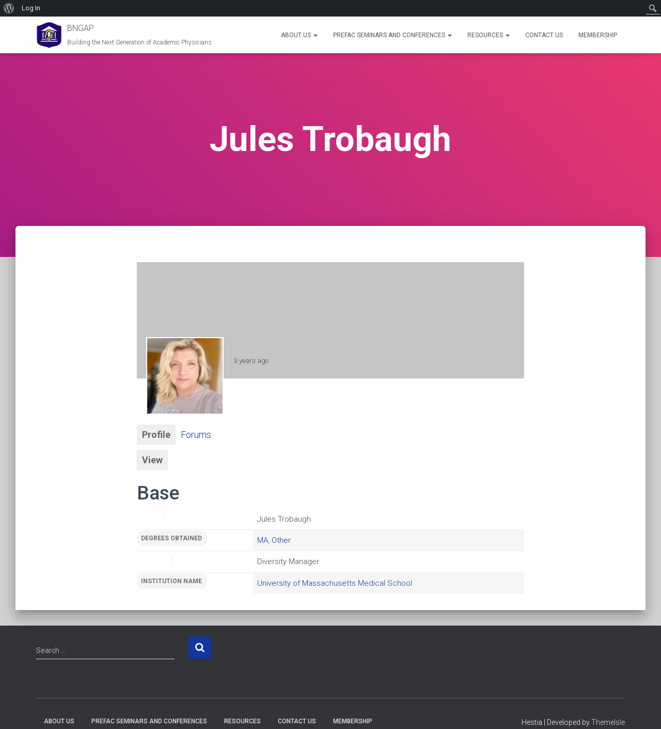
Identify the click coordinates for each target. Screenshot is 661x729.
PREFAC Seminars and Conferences (392, 35)
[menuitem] (9, 8)
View (152, 459)
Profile (156, 434)
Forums (196, 434)
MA (262, 540)
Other (281, 540)
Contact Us (544, 35)
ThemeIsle (608, 722)
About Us (299, 35)
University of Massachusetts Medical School (334, 583)
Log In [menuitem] (31, 8)
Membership (597, 35)
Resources (488, 35)
